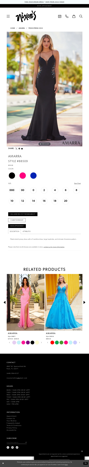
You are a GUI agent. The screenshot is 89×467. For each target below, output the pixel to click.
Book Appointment (17, 226)
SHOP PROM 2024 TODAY (54, 2)
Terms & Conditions (14, 425)
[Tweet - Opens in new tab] (16, 149)
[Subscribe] (26, 442)
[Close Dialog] (3, 463)
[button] (8, 16)
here (66, 464)
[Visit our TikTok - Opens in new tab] (17, 447)
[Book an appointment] (44, 6)
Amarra (22, 28)
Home (12, 28)
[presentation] (25, 302)
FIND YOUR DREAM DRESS (34, 2)
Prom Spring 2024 (35, 28)
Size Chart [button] (77, 183)
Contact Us (11, 418)
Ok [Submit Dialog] (86, 463)
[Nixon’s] (26, 16)
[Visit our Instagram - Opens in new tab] (12, 447)
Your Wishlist (12, 421)
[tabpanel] (44, 89)
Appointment (12, 416)
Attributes (27, 231)
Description (14, 231)
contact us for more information (54, 247)
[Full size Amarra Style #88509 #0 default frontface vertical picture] (44, 89)
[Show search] (80, 16)
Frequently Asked (13, 423)
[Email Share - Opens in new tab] (22, 148)
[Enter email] (17, 442)
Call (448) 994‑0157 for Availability (22, 214)
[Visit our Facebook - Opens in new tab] (8, 447)
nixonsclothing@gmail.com (17, 378)
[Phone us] (66, 16)
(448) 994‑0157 (13, 373)
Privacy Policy (12, 428)
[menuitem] (8, 16)
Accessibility (11, 430)
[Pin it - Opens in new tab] (19, 149)
